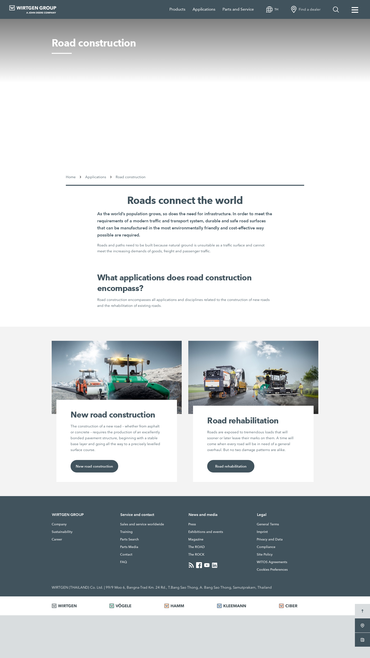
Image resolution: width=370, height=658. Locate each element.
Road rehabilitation (231, 466)
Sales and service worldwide (142, 524)
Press (192, 524)
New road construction (94, 466)
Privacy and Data (270, 539)
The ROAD (196, 547)
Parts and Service (238, 9)
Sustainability (62, 532)
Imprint (262, 532)
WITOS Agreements (272, 562)
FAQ (123, 562)
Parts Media (129, 547)
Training (126, 532)
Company (59, 524)
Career (57, 539)
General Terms (268, 524)
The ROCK (196, 554)
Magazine (195, 539)
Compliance (266, 547)
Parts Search (129, 539)
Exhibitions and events (205, 532)
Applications (204, 9)
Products (177, 9)
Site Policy (265, 554)
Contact (126, 554)
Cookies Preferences (272, 569)
